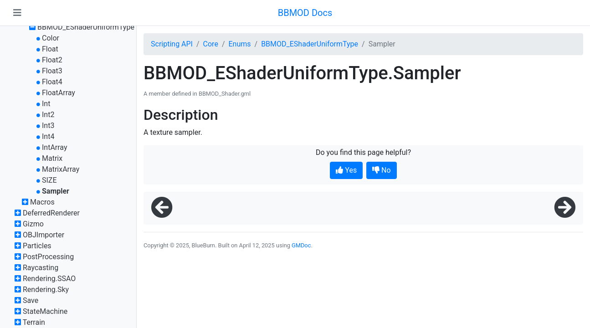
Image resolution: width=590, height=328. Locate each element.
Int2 (48, 114)
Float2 (52, 60)
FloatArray (58, 92)
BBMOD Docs (305, 12)
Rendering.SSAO (49, 278)
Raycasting (40, 267)
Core (210, 44)
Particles (37, 245)
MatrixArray (60, 169)
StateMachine (45, 311)
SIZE (49, 180)
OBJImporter (43, 235)
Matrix (52, 158)
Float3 (52, 71)
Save (30, 300)
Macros (42, 202)
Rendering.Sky (46, 289)
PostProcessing (48, 256)
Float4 (52, 81)
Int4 (48, 136)
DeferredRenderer (51, 213)
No (381, 170)
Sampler (55, 191)
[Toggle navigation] (17, 13)
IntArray (54, 147)
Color (50, 38)
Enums (239, 44)
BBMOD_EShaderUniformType (85, 27)
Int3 (48, 125)
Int (46, 103)
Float (50, 49)
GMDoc (301, 245)
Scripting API (172, 44)
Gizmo (33, 224)
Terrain (34, 322)
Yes (346, 170)
